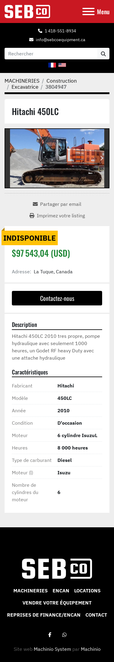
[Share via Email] (57, 204)
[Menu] (88, 11)
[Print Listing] (57, 215)
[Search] (51, 53)
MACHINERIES (30, 591)
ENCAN (61, 591)
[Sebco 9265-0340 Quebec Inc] (57, 568)
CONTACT (96, 615)
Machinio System (52, 649)
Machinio (91, 649)
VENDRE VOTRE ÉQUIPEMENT (57, 603)
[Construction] (62, 80)
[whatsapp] (64, 635)
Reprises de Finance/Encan (44, 615)
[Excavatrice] (25, 87)
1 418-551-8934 (60, 31)
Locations (87, 591)
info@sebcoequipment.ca (60, 39)
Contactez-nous (57, 298)
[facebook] (50, 635)
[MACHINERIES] (22, 80)
